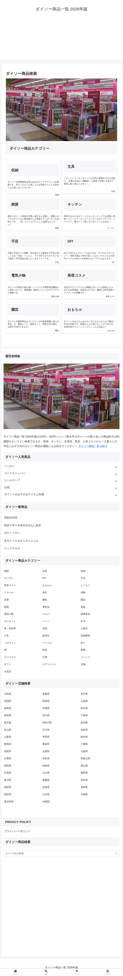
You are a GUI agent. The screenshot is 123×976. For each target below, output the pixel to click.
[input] (62, 853)
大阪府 (84, 751)
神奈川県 (47, 722)
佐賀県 (45, 787)
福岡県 (7, 787)
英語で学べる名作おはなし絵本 (22, 525)
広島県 (7, 772)
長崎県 (84, 787)
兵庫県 (7, 758)
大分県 (45, 794)
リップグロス (12, 548)
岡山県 (84, 765)
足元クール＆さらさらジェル (21, 540)
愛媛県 (45, 780)
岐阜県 (84, 737)
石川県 (45, 730)
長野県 (45, 737)
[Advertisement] (61, 39)
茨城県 (45, 708)
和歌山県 (85, 758)
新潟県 (84, 722)
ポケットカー (12, 532)
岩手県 (84, 694)
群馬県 (7, 715)
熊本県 (7, 794)
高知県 (84, 780)
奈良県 (45, 758)
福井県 (84, 730)
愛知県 (45, 744)
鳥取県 (7, 765)
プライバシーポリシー (17, 831)
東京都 (7, 722)
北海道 (7, 694)
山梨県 (7, 737)
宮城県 (7, 701)
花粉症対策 (10, 517)
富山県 (7, 730)
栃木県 (84, 708)
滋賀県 (7, 751)
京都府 (45, 751)
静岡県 (7, 744)
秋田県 (45, 701)
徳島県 (84, 772)
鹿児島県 (9, 801)
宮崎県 (84, 794)
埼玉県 (45, 715)
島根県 (45, 765)
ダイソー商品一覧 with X (92, 446)
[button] (116, 853)
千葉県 (84, 715)
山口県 (45, 772)
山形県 (84, 701)
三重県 (84, 744)
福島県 (7, 708)
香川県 (7, 780)
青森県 (45, 694)
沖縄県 (45, 801)
